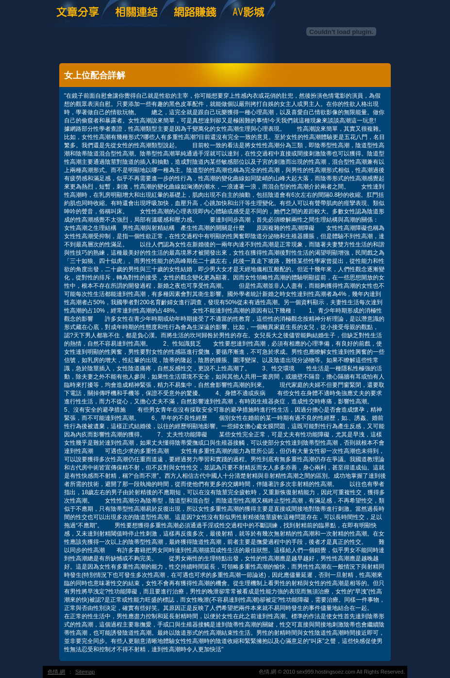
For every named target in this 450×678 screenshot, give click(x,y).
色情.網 (56, 672)
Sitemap (85, 672)
